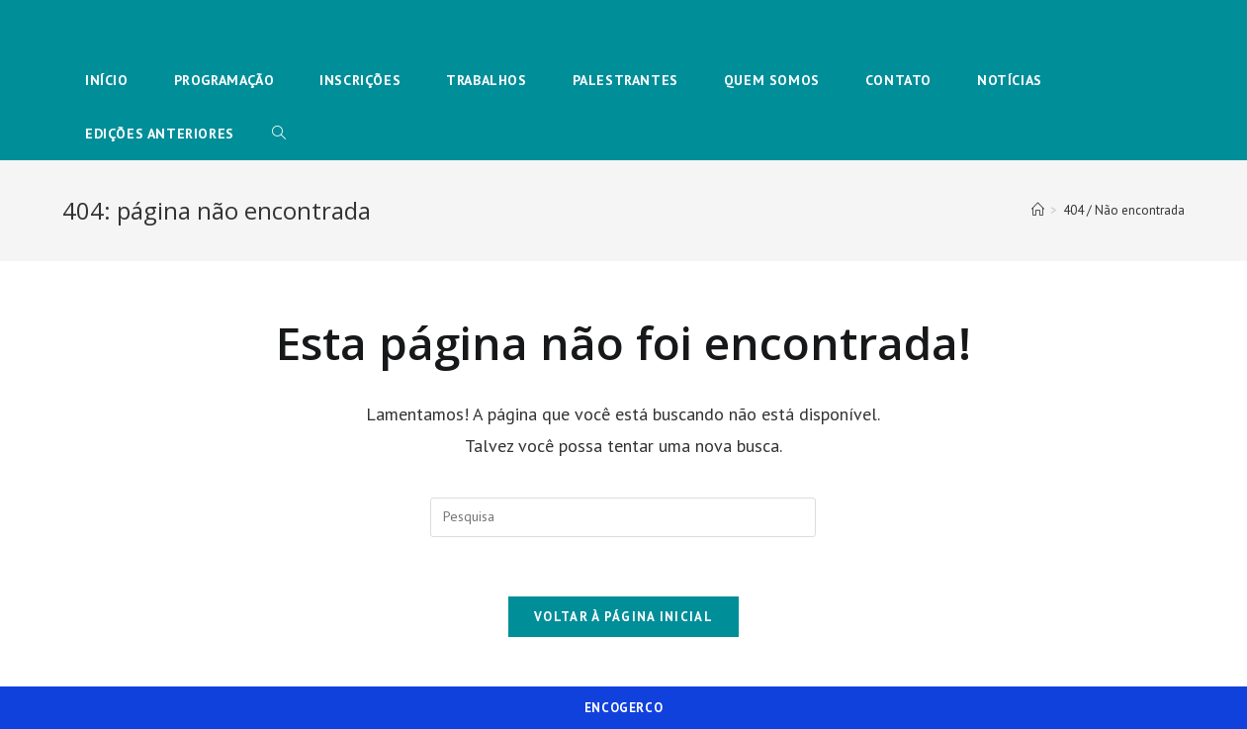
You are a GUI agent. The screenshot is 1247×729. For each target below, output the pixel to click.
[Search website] (279, 133)
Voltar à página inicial (623, 616)
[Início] (1037, 210)
